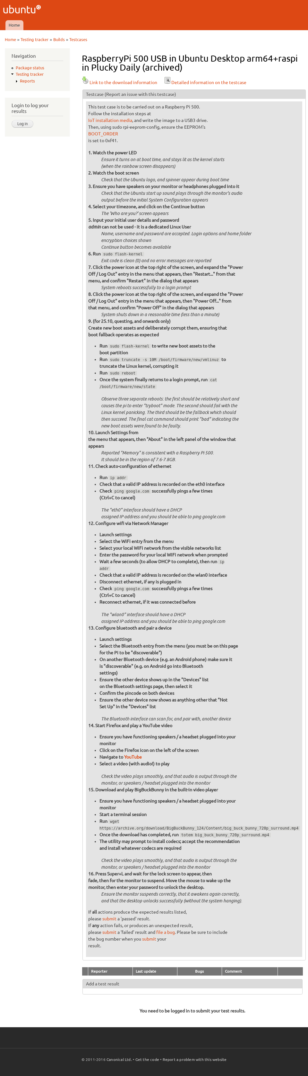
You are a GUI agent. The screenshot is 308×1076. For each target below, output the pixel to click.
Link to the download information (119, 82)
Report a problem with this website (195, 1059)
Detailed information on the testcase (205, 82)
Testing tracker (34, 39)
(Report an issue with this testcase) (140, 94)
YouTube (133, 757)
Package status (30, 67)
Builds (59, 39)
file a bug (165, 932)
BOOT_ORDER (103, 133)
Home (14, 25)
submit (109, 918)
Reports (27, 81)
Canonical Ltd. (119, 1059)
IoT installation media (110, 120)
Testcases (78, 39)
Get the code (147, 1059)
